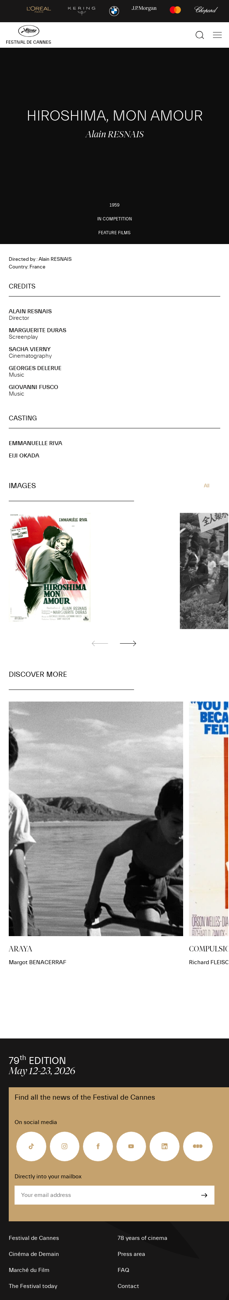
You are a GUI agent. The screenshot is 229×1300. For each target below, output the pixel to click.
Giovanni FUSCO (33, 387)
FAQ (123, 1270)
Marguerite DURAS (37, 330)
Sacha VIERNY (30, 349)
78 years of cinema (142, 1238)
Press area (131, 1254)
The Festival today (33, 1286)
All (206, 486)
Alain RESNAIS (30, 311)
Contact (128, 1286)
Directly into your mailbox (48, 1176)
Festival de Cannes (34, 1238)
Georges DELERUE (35, 368)
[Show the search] (200, 35)
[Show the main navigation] (217, 35)
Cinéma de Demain (34, 1254)
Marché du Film (29, 1270)
